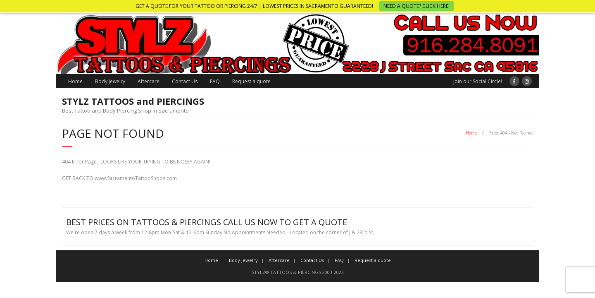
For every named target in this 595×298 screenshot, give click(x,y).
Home (75, 81)
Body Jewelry (110, 81)
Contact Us (185, 81)
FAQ (215, 81)
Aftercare (148, 81)
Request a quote (251, 81)
